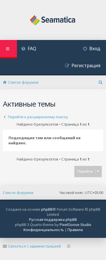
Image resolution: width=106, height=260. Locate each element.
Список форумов (18, 192)
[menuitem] (28, 49)
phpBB (47, 209)
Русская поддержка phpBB (53, 219)
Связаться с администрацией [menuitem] (32, 246)
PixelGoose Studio (75, 224)
